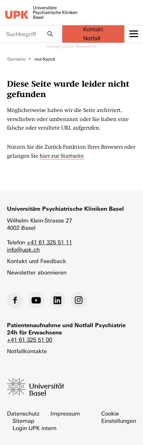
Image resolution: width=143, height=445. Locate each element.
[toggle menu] (134, 34)
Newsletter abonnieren (36, 272)
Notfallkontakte (27, 351)
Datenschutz (23, 413)
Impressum (65, 413)
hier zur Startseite (62, 156)
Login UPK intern (34, 428)
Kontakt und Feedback (36, 261)
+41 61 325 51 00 (29, 340)
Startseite (16, 59)
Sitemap (23, 421)
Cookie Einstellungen (118, 417)
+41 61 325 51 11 (49, 242)
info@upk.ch (23, 249)
